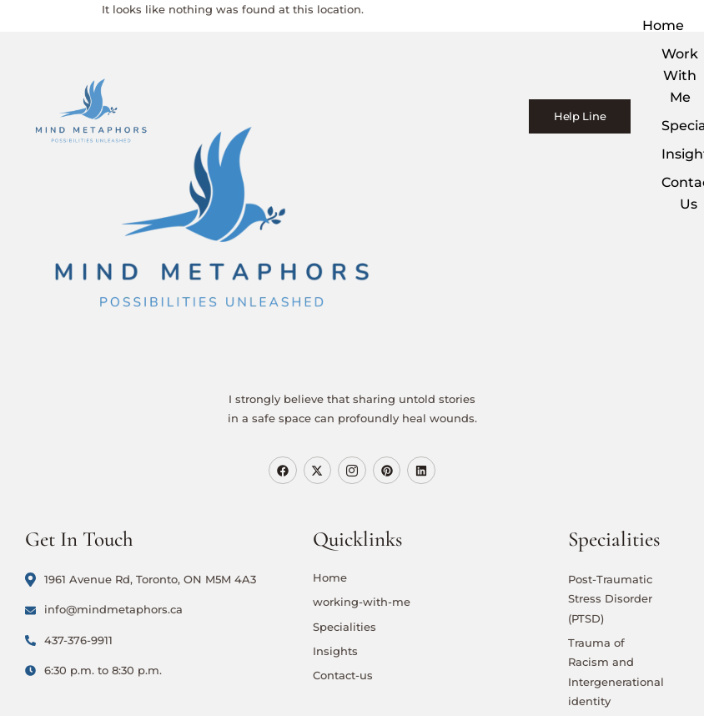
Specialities (344, 626)
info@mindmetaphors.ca (104, 609)
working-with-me (361, 601)
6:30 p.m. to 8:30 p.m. (93, 670)
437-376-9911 (69, 640)
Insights (335, 651)
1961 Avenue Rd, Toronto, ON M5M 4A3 (140, 579)
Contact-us (343, 675)
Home (664, 25)
